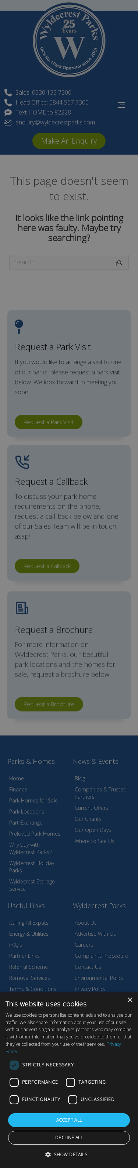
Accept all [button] (69, 1120)
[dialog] (69, 1080)
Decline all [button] (69, 1138)
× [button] (129, 1000)
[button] (69, 1155)
